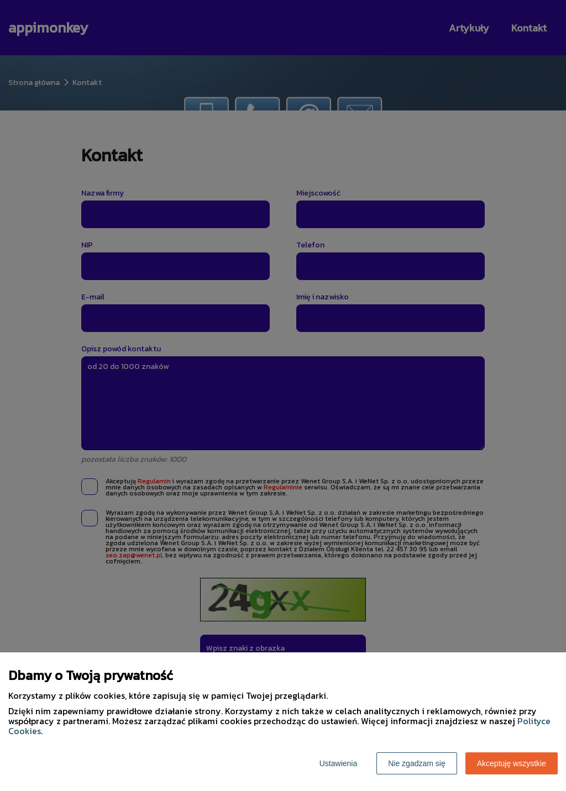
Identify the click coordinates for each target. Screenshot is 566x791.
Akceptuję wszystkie (511, 763)
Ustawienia (338, 763)
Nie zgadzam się (417, 763)
